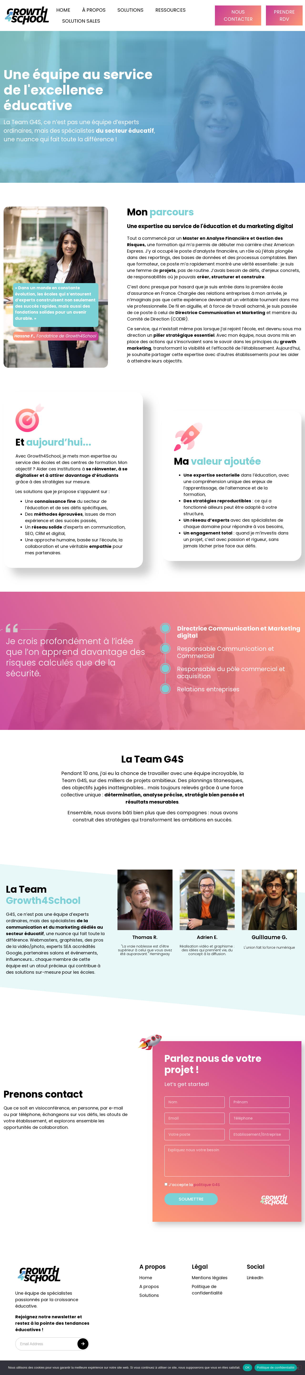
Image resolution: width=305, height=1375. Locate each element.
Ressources (170, 10)
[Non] (297, 1367)
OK (247, 1367)
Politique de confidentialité (276, 1367)
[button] (118, 909)
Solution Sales (81, 21)
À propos (94, 10)
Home (63, 10)
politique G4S (207, 1184)
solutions (130, 10)
